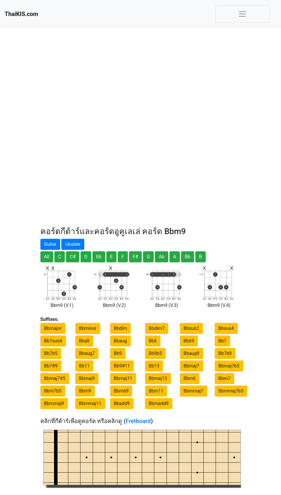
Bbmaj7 (192, 366)
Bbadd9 (122, 403)
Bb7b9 (225, 353)
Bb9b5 (155, 353)
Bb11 (84, 366)
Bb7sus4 (53, 341)
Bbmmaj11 (90, 403)
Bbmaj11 (123, 378)
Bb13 (154, 366)
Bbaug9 (191, 353)
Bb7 (223, 341)
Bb (187, 256)
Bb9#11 (122, 366)
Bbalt (84, 341)
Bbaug (120, 341)
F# (135, 256)
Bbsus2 (191, 328)
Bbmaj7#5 (54, 378)
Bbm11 (156, 391)
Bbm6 (190, 378)
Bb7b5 (51, 353)
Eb (98, 256)
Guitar (50, 244)
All (46, 256)
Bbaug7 (87, 353)
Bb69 (189, 341)
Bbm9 (85, 391)
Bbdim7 (157, 328)
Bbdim (120, 328)
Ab (161, 256)
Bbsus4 (226, 328)
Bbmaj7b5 (229, 366)
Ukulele (72, 244)
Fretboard (138, 421)
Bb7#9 (51, 366)
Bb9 (118, 353)
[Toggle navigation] (242, 14)
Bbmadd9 (159, 403)
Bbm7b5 (53, 391)
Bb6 (153, 341)
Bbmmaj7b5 (231, 391)
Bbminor (87, 328)
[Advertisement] (70, 125)
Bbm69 (121, 391)
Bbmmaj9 (54, 403)
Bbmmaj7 (194, 391)
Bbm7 (225, 378)
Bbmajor (53, 328)
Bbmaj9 (87, 378)
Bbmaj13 (158, 378)
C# (73, 256)
